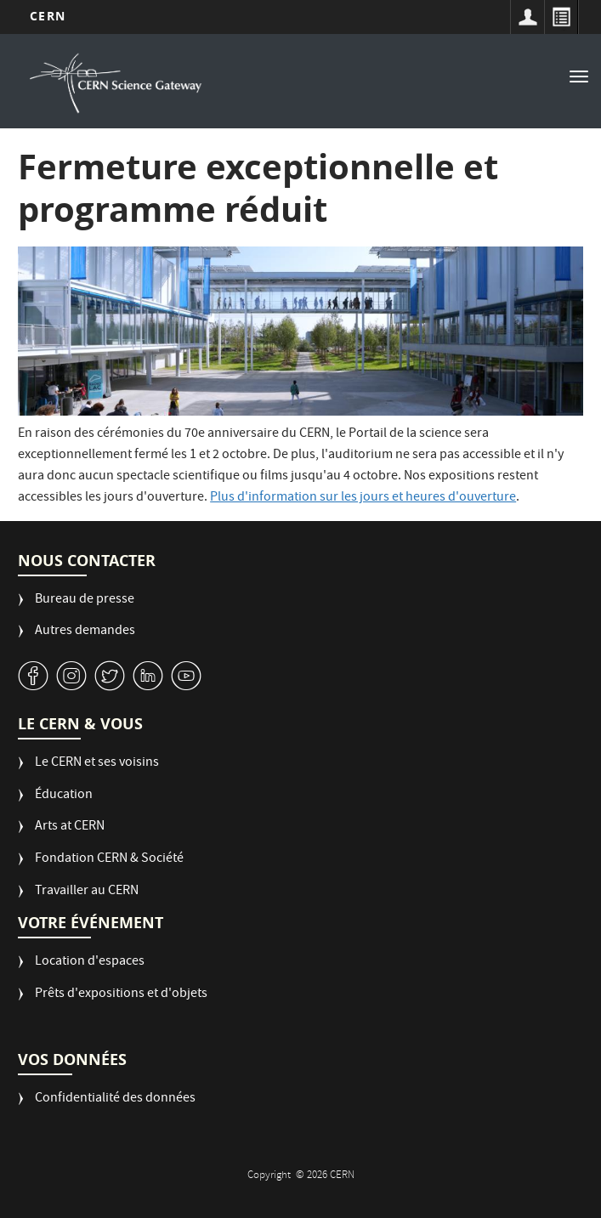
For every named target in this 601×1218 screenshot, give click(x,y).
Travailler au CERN (87, 892)
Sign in (527, 17)
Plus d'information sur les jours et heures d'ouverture (363, 498)
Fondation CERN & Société (109, 860)
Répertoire (561, 17)
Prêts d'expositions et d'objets (121, 995)
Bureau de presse (84, 600)
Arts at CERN (70, 827)
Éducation (64, 796)
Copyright (270, 1176)
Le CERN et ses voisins (97, 763)
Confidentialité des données (115, 1099)
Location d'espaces (90, 962)
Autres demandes (85, 632)
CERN (47, 16)
